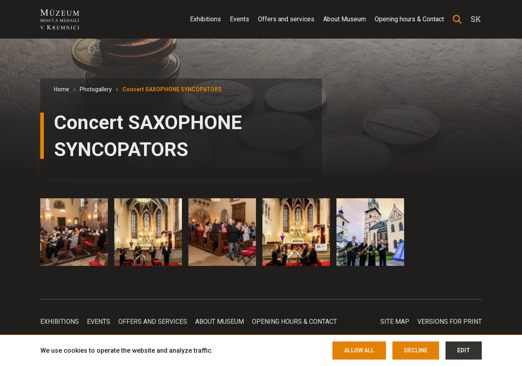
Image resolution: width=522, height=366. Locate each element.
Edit (463, 350)
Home (61, 89)
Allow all (359, 350)
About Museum (344, 19)
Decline (415, 350)
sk (475, 19)
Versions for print (449, 321)
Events (239, 19)
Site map (394, 321)
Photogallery (96, 89)
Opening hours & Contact (409, 19)
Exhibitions (205, 19)
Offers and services (286, 19)
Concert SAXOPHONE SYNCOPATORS (172, 89)
